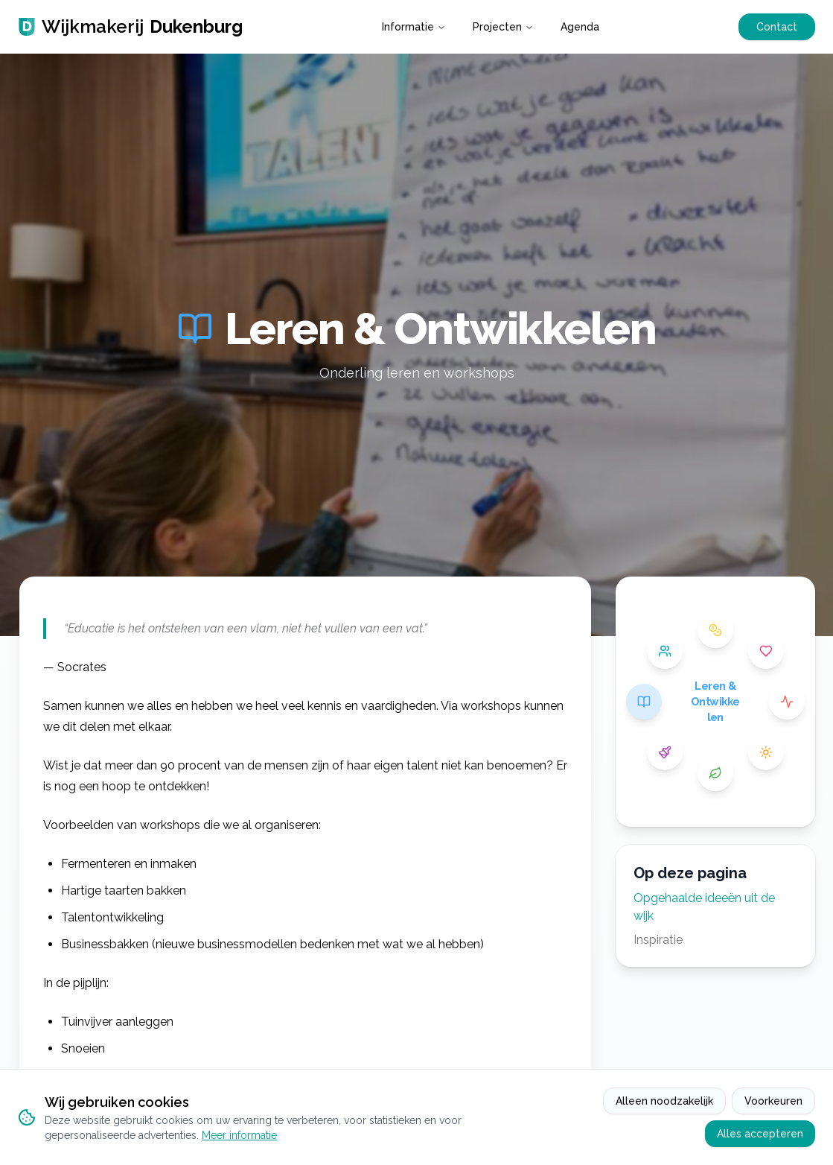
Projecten (503, 27)
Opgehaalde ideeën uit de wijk (704, 907)
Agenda (580, 27)
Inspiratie (658, 940)
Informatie (414, 27)
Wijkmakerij (130, 27)
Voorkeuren (773, 1101)
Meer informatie (239, 1135)
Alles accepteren (760, 1134)
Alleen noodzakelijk (664, 1101)
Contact (776, 27)
